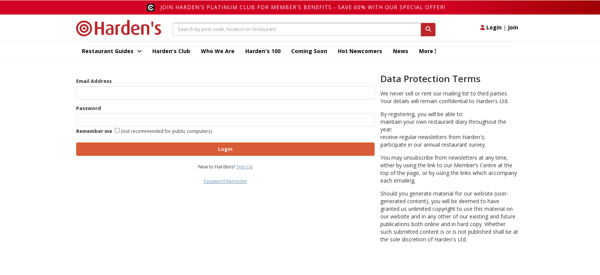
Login (491, 27)
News (400, 51)
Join (513, 27)
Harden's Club (171, 51)
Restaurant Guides (112, 51)
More (427, 51)
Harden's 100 (262, 51)
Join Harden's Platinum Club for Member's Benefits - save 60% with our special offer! (302, 7)
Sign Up (244, 166)
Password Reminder (225, 181)
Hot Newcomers (360, 51)
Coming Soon (309, 51)
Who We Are (218, 51)
